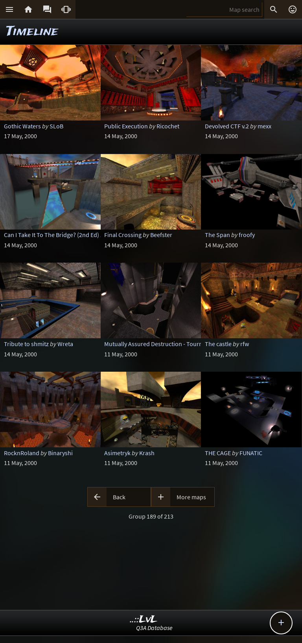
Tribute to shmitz (26, 344)
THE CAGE (218, 453)
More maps (191, 497)
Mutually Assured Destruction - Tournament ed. (166, 344)
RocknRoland (21, 453)
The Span (217, 235)
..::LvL (144, 619)
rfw (244, 344)
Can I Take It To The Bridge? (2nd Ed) (51, 235)
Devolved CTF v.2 (227, 126)
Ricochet (168, 126)
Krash (147, 453)
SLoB (56, 126)
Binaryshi (60, 453)
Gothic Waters (22, 126)
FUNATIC (250, 453)
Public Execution (126, 126)
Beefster (161, 235)
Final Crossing (123, 235)
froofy (247, 235)
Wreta (65, 344)
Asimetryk (117, 453)
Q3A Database (154, 628)
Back (119, 497)
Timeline (32, 31)
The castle (218, 344)
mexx (264, 126)
